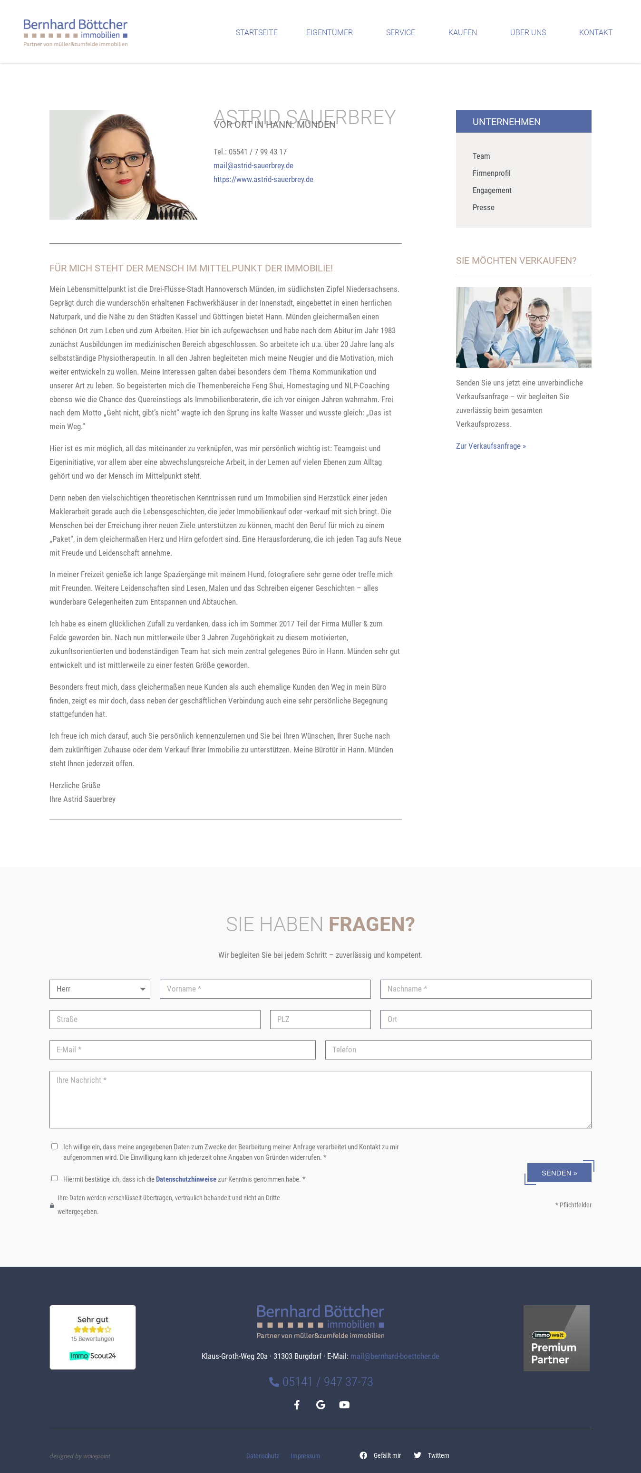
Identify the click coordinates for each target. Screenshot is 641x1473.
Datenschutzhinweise (186, 1179)
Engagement (492, 190)
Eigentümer (332, 33)
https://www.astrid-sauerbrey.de (263, 179)
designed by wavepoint (79, 1456)
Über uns (530, 33)
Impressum (305, 1456)
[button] (380, 1456)
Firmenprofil (492, 173)
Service (403, 33)
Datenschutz (262, 1456)
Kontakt (598, 33)
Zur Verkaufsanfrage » (491, 446)
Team (481, 156)
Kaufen (465, 33)
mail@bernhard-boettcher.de (394, 1356)
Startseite (257, 32)
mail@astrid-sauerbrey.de (253, 165)
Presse (484, 207)
